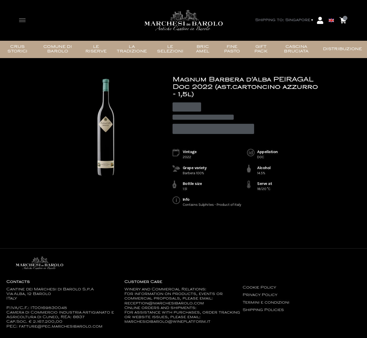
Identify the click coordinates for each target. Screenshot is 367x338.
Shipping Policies (263, 310)
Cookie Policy (259, 288)
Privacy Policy (260, 295)
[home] (183, 20)
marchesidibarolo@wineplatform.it (167, 322)
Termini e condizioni (266, 303)
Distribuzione (342, 49)
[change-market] (284, 20)
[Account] (320, 20)
